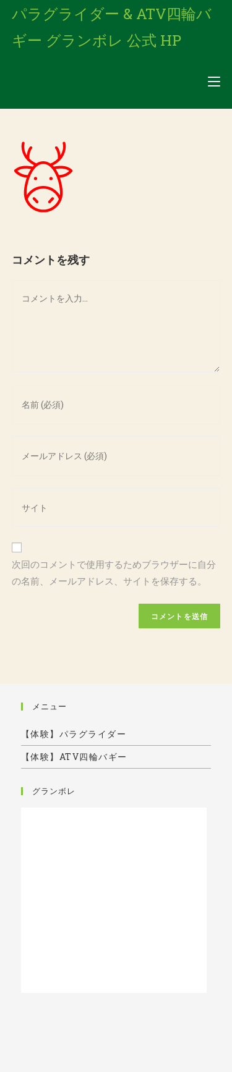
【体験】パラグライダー (74, 734)
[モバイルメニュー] (214, 81)
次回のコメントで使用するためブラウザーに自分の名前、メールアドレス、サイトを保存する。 (114, 572)
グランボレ (53, 790)
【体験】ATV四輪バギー (74, 756)
